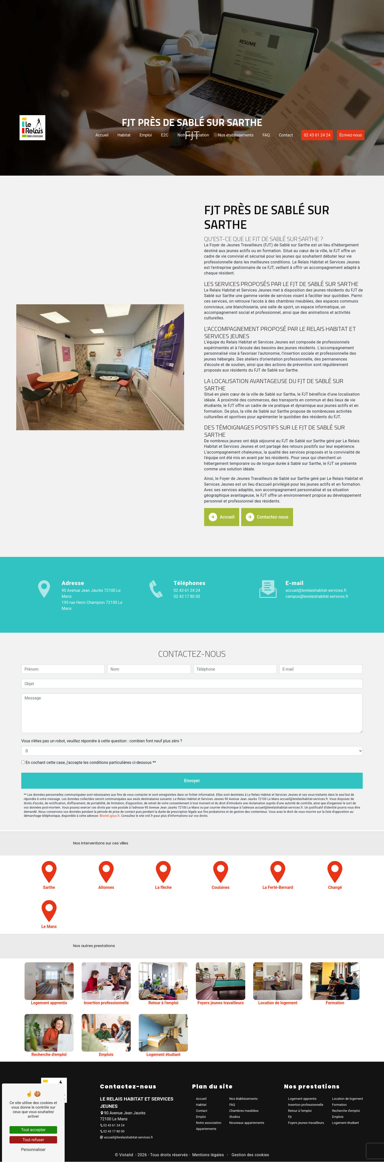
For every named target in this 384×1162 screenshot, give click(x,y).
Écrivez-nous (345, 169)
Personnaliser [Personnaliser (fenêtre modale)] (33, 1149)
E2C (159, 169)
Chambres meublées (244, 1111)
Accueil (96, 169)
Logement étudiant (345, 1123)
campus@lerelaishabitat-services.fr (317, 595)
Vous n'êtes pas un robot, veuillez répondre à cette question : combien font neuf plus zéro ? (101, 715)
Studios (234, 1117)
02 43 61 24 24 (311, 169)
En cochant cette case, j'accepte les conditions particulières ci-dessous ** (91, 737)
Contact (280, 169)
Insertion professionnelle (305, 1105)
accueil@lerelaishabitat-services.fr (316, 589)
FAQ (260, 169)
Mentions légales (208, 1155)
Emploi (140, 169)
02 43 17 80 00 (187, 595)
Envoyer (191, 756)
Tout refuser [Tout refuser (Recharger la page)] (33, 1139)
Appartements (206, 1129)
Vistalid (126, 1155)
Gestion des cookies (249, 1155)
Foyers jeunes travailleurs (306, 1123)
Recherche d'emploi (346, 1111)
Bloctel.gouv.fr (109, 792)
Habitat (118, 169)
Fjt (290, 1117)
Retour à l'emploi (300, 1111)
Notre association (188, 169)
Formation (339, 1105)
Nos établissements (230, 169)
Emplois (338, 1117)
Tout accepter (33, 1129)
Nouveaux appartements (246, 1123)
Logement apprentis (302, 1099)
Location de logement (347, 1099)
